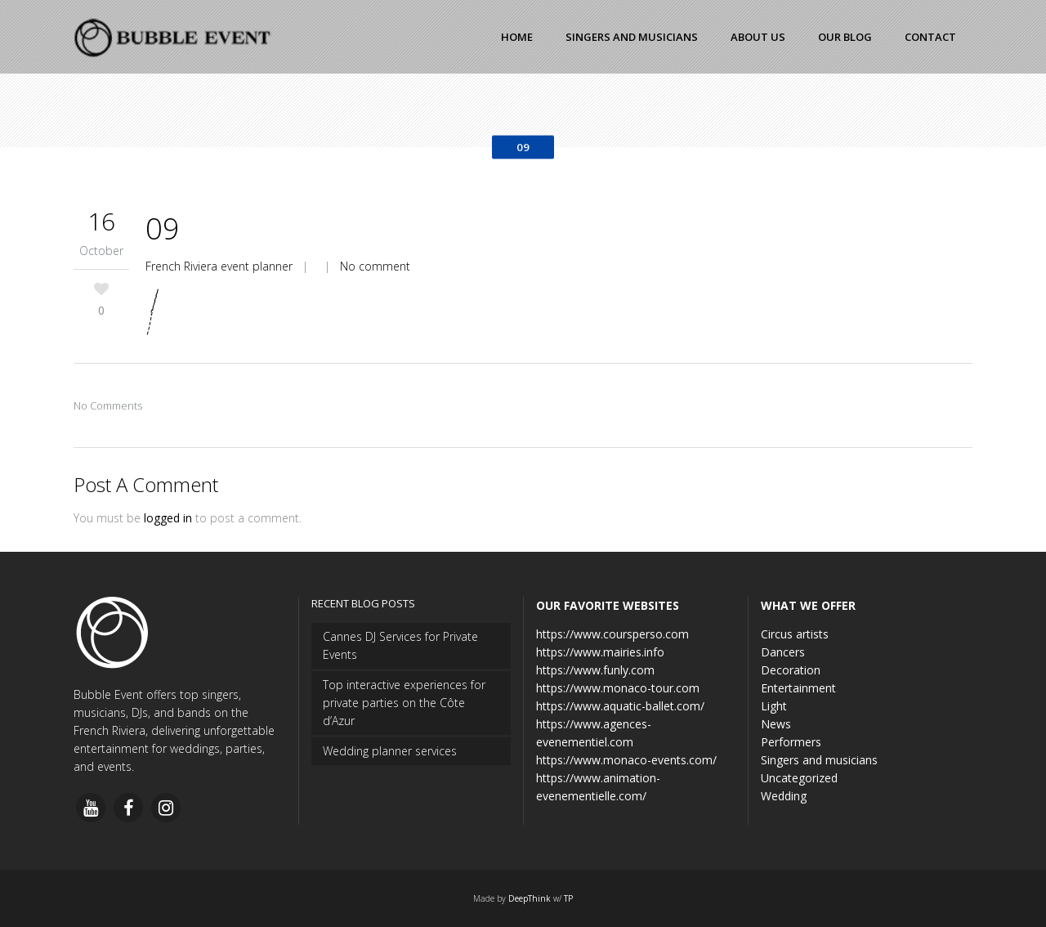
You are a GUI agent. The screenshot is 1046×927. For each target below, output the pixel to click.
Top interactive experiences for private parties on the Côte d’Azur (404, 702)
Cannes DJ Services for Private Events (400, 645)
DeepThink (529, 898)
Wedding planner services (390, 751)
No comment (375, 266)
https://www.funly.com (595, 670)
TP (568, 898)
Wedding (784, 796)
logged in (168, 518)
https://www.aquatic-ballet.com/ (620, 706)
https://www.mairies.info (600, 652)
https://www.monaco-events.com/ (626, 760)
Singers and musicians (819, 760)
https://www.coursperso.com (612, 634)
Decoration (790, 670)
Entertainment (798, 688)
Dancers (783, 652)
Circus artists (795, 634)
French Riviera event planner (219, 266)
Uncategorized (799, 778)
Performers (791, 742)
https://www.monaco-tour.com (618, 688)
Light (774, 706)
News (776, 724)
